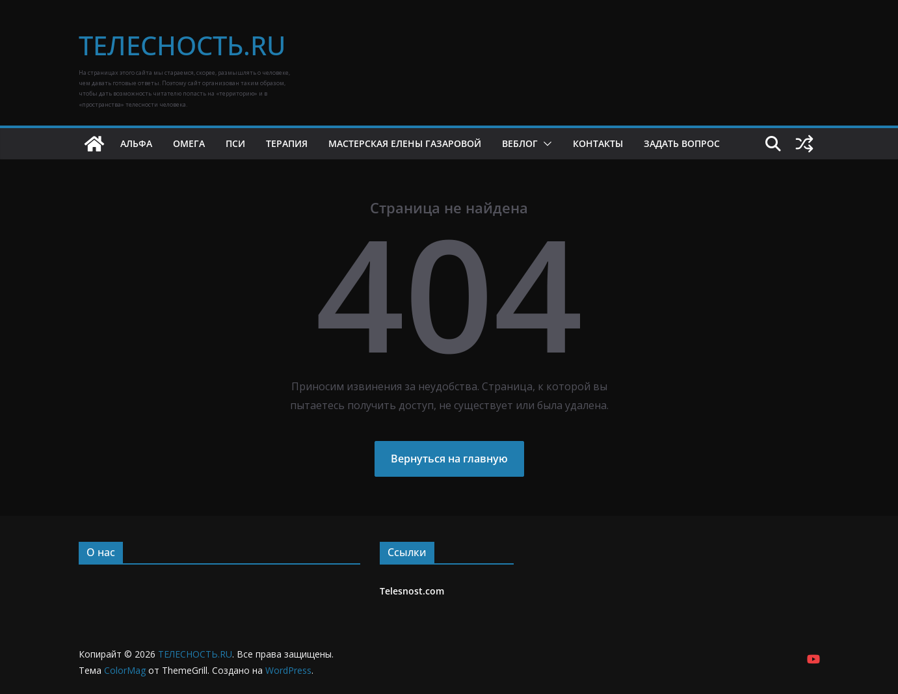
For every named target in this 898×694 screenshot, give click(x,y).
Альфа (136, 143)
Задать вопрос (682, 143)
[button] (545, 144)
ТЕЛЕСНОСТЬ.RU (182, 45)
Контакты (598, 143)
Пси (235, 143)
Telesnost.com (412, 591)
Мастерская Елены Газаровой (404, 143)
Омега (189, 143)
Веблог (520, 143)
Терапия (287, 143)
